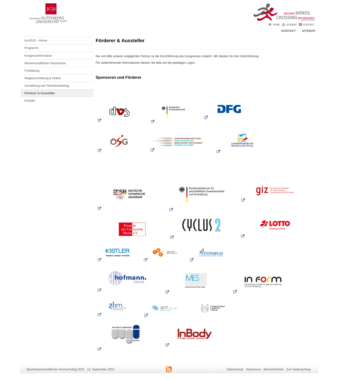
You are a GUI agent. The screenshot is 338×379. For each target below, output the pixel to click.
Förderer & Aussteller (39, 93)
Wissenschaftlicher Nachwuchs (45, 63)
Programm (31, 48)
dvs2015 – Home (35, 40)
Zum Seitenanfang (298, 369)
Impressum (253, 369)
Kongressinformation (38, 55)
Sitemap (291, 24)
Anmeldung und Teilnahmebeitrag (46, 85)
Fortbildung (31, 70)
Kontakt (309, 24)
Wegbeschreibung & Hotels (42, 78)
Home (276, 24)
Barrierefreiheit (273, 369)
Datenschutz (235, 369)
